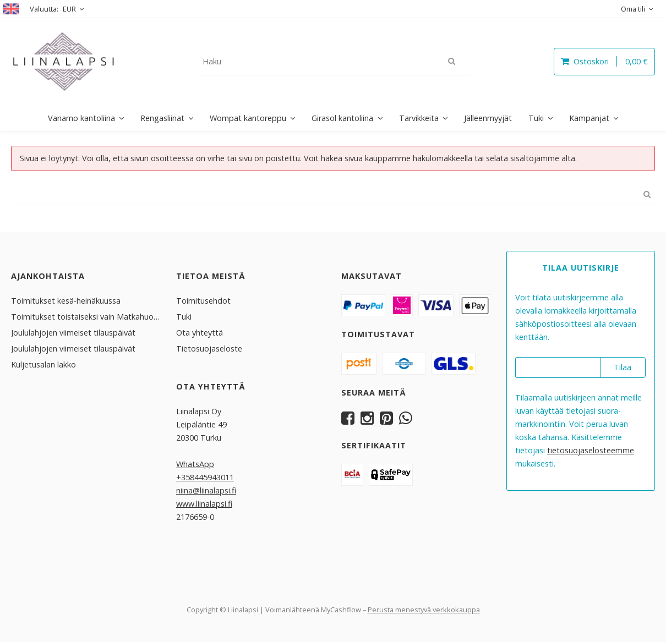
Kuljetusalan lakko (43, 364)
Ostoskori (604, 61)
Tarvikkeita (419, 118)
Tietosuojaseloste (209, 348)
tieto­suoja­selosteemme (590, 450)
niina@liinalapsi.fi (206, 490)
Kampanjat (589, 118)
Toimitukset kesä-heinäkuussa (66, 300)
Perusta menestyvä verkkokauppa (424, 609)
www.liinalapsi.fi (204, 503)
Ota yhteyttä (199, 332)
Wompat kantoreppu (248, 118)
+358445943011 (205, 476)
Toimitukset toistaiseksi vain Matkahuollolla (85, 316)
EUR (69, 9)
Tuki (536, 118)
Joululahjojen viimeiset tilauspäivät (73, 332)
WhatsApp (195, 463)
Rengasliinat (162, 118)
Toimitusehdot (203, 300)
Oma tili (633, 9)
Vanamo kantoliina (81, 118)
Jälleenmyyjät (488, 118)
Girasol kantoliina (342, 118)
